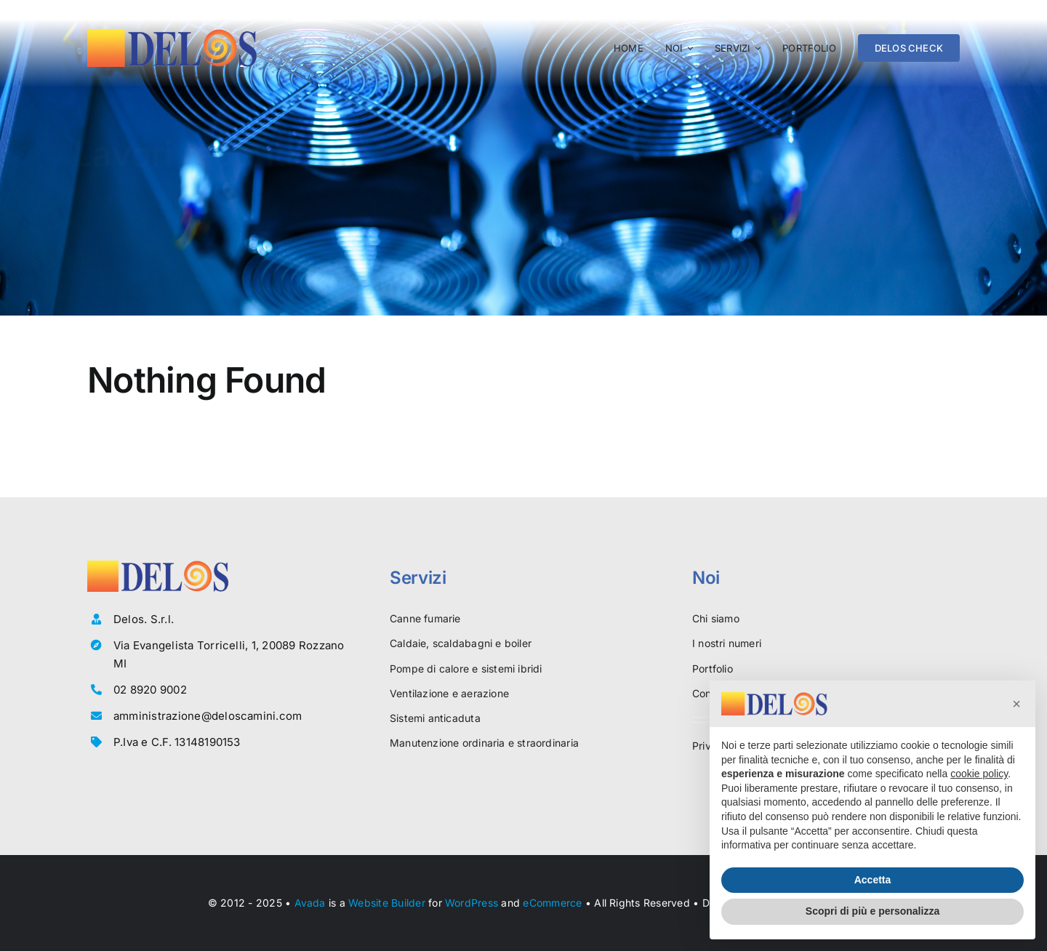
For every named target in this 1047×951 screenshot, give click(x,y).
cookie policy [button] (979, 773)
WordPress (471, 902)
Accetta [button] (872, 880)
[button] (1016, 703)
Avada (310, 902)
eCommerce (552, 902)
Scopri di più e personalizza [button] (872, 911)
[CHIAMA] (912, 156)
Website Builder (386, 902)
